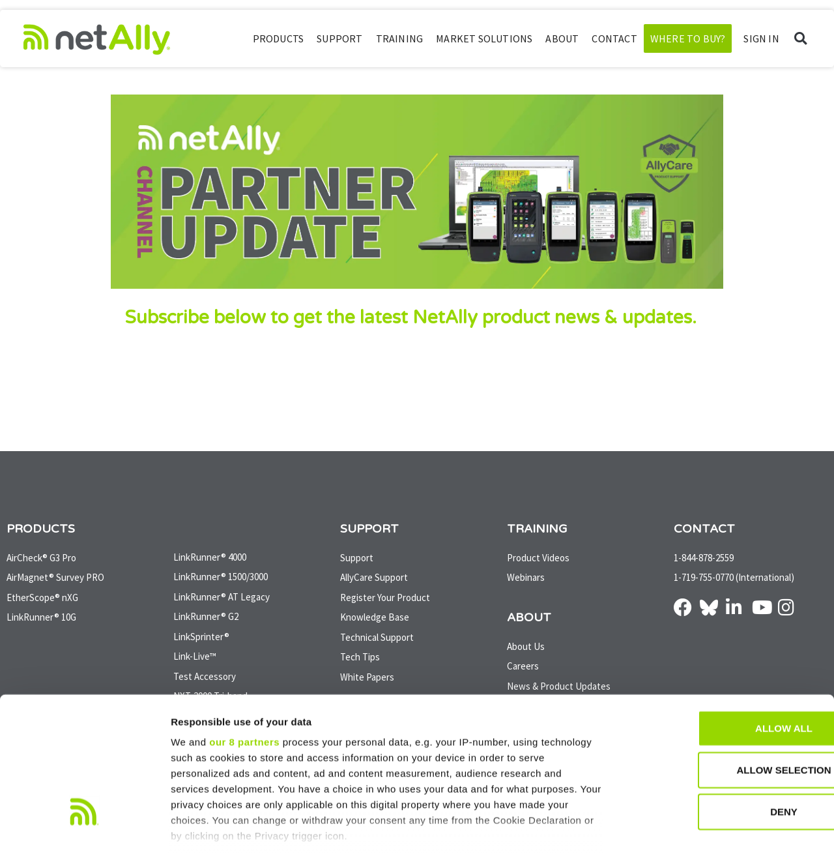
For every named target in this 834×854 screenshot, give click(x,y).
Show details (684, 828)
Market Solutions (484, 38)
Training (400, 38)
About (562, 38)
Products (278, 38)
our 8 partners (244, 667)
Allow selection (725, 695)
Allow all (725, 654)
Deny (725, 737)
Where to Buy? (688, 38)
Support (339, 38)
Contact (614, 38)
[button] (800, 38)
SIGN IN (761, 38)
